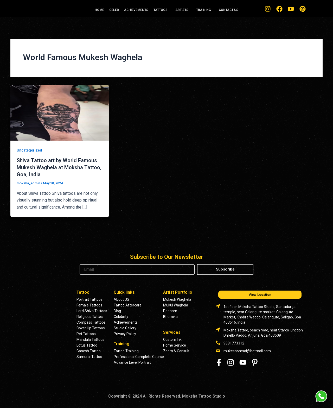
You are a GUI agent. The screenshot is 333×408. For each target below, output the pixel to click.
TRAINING (203, 10)
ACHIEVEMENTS (136, 10)
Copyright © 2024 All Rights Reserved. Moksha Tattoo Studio (166, 395)
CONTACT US (228, 10)
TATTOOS (160, 10)
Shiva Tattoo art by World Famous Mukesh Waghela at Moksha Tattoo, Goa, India (59, 167)
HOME (99, 10)
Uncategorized (30, 150)
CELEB (114, 10)
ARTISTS (181, 10)
